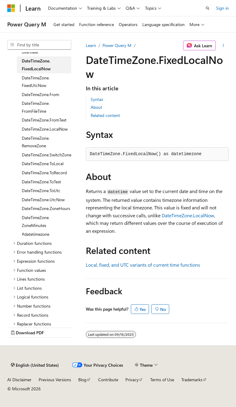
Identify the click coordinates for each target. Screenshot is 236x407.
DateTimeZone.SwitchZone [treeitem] (46, 155)
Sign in (222, 8)
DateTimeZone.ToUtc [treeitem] (41, 190)
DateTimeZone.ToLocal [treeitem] (42, 163)
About (96, 107)
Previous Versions (55, 379)
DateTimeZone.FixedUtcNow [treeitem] (36, 81)
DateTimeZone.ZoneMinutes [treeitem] (36, 221)
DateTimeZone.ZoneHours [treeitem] (46, 208)
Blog (82, 379)
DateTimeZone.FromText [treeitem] (44, 120)
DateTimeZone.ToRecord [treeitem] (44, 172)
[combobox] (39, 45)
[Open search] (208, 8)
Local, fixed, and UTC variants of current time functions (143, 265)
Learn (91, 45)
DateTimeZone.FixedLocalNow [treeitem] (36, 65)
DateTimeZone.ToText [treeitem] (41, 182)
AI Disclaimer (19, 379)
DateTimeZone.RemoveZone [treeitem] (36, 142)
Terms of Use (162, 379)
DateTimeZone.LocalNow (188, 215)
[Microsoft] (11, 8)
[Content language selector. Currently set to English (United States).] (35, 365)
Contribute (108, 379)
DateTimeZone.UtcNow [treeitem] (43, 199)
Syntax (97, 99)
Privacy (132, 379)
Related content (105, 115)
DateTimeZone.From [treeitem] (40, 94)
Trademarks (191, 379)
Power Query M (116, 45)
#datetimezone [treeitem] (35, 234)
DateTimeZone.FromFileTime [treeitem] (36, 107)
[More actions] (223, 45)
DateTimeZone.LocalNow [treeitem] (45, 129)
